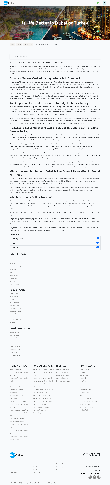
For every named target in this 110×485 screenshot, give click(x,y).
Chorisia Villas (84, 392)
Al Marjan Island (14, 296)
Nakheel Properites (15, 352)
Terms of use (42, 483)
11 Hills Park (13, 269)
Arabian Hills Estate (16, 390)
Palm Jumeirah (14, 317)
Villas (11, 467)
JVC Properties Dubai (17, 421)
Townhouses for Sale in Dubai (43, 384)
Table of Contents (19, 56)
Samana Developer (15, 349)
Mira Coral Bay (85, 369)
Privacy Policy (52, 483)
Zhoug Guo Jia (14, 278)
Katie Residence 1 (14, 281)
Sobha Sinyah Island (15, 319)
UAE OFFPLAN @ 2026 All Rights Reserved (23, 483)
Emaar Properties (14, 343)
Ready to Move (61, 464)
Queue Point (84, 375)
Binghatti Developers (15, 332)
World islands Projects (17, 395)
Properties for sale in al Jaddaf (43, 369)
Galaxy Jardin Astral (15, 266)
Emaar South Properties (18, 401)
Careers (58, 470)
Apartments (13, 464)
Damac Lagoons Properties (19, 410)
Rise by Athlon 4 (14, 258)
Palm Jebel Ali (13, 314)
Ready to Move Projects (41, 407)
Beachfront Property (63, 369)
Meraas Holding (14, 338)
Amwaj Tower (84, 384)
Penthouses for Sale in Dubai (43, 390)
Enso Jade (83, 378)
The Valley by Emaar (17, 419)
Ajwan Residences (86, 387)
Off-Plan (35, 467)
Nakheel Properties (39, 410)
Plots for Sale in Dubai (40, 392)
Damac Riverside (15, 369)
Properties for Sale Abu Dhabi (43, 401)
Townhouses (14, 470)
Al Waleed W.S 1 (14, 275)
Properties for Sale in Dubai (42, 378)
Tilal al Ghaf (13, 299)
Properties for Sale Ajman (41, 395)
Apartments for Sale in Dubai (43, 381)
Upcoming (59, 467)
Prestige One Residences (16, 261)
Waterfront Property (63, 372)
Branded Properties (63, 381)
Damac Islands (14, 293)
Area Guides (37, 464)
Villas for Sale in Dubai (40, 387)
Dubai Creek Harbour (15, 308)
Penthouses (13, 472)
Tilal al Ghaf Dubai (16, 398)
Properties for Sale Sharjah (42, 398)
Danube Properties (15, 355)
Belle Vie (83, 381)
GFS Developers (38, 416)
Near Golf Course (62, 378)
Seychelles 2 (84, 395)
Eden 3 (11, 272)
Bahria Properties (14, 341)
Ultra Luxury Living (62, 375)
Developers (36, 472)
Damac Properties (15, 346)
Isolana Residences (15, 284)
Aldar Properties (14, 335)
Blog (19, 44)
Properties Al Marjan (40, 404)
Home (12, 44)
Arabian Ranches (14, 302)
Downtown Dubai (14, 305)
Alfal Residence (14, 263)
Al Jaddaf (12, 322)
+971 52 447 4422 (91, 473)
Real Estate (28, 44)
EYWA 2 (82, 372)
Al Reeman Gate (85, 390)
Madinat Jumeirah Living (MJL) (18, 311)
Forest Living (14, 392)
